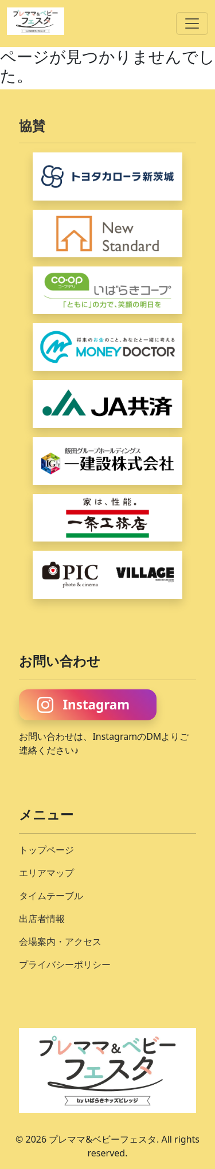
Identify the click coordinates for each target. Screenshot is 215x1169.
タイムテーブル (51, 895)
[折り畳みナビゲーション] (192, 23)
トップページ (46, 850)
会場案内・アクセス (60, 941)
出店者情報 (42, 918)
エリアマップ (46, 872)
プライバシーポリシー (65, 964)
